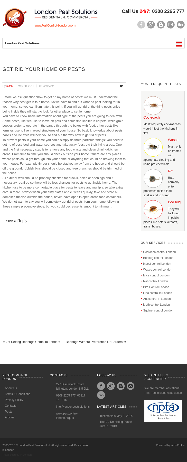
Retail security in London (17, 454)
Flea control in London (157, 293)
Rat (170, 171)
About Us (11, 388)
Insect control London (157, 263)
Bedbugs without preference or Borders (96, 342)
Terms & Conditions (17, 394)
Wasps (173, 140)
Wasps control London (157, 269)
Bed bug (174, 202)
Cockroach (151, 117)
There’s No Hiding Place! (116, 422)
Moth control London (156, 304)
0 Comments (46, 86)
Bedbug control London (158, 258)
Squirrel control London (158, 310)
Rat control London (155, 281)
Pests (8, 411)
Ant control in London (157, 299)
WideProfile (178, 445)
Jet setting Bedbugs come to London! (31, 342)
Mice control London (156, 275)
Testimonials (108, 416)
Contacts (10, 405)
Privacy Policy (14, 400)
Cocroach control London (159, 252)
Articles (9, 417)
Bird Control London (156, 287)
